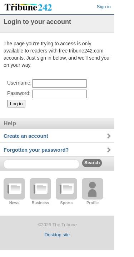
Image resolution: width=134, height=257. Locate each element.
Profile (92, 203)
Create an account (26, 136)
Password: (18, 93)
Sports (66, 203)
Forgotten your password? (36, 150)
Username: (19, 83)
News (14, 203)
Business (40, 203)
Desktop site (57, 234)
